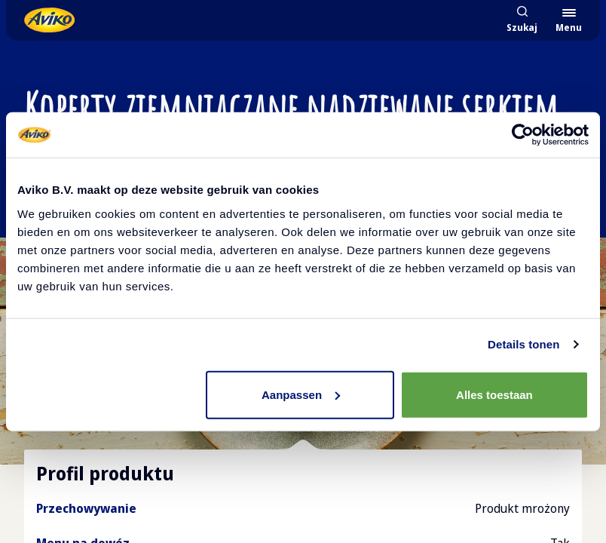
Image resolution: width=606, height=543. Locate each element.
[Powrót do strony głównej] (49, 20)
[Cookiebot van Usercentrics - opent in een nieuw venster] (523, 135)
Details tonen (523, 344)
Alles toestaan (494, 394)
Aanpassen (301, 394)
